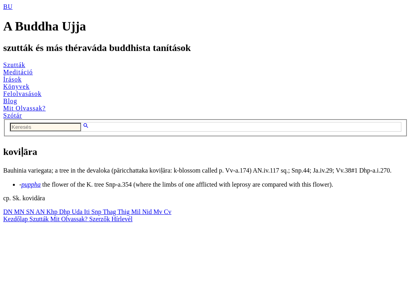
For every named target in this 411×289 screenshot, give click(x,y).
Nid (147, 211)
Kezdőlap (16, 219)
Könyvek (16, 86)
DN (8, 211)
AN (40, 211)
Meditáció (18, 72)
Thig (124, 211)
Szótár (12, 115)
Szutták (14, 64)
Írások (12, 79)
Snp (97, 211)
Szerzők (100, 219)
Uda (78, 211)
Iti (87, 211)
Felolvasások (22, 93)
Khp (53, 211)
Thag (110, 211)
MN (20, 211)
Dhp (65, 211)
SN (31, 211)
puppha (31, 184)
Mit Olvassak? (24, 108)
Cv (167, 211)
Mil (136, 211)
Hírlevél (122, 219)
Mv (158, 211)
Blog (10, 101)
